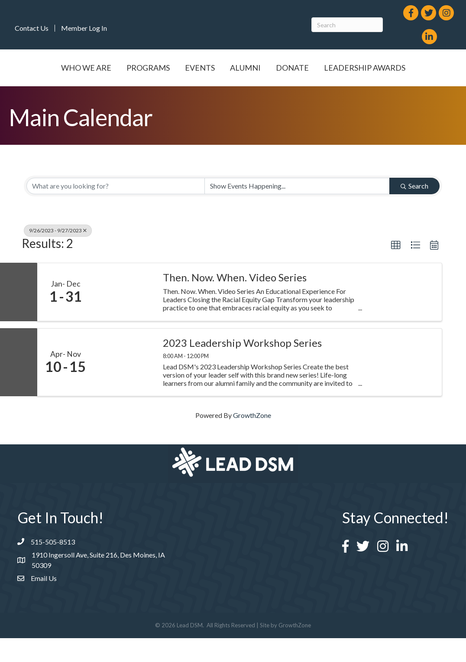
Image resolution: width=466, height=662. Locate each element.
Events (199, 67)
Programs (147, 67)
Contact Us (32, 28)
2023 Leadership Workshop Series (242, 367)
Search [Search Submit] (414, 209)
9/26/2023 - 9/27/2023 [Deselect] (58, 254)
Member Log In (84, 28)
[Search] (346, 24)
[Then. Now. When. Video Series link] (124, 316)
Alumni (342, 67)
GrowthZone (252, 439)
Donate (389, 67)
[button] (396, 269)
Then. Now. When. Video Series (235, 301)
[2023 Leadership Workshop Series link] (124, 386)
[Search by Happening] (297, 210)
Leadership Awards (233, 91)
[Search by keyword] (115, 210)
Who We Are (86, 67)
